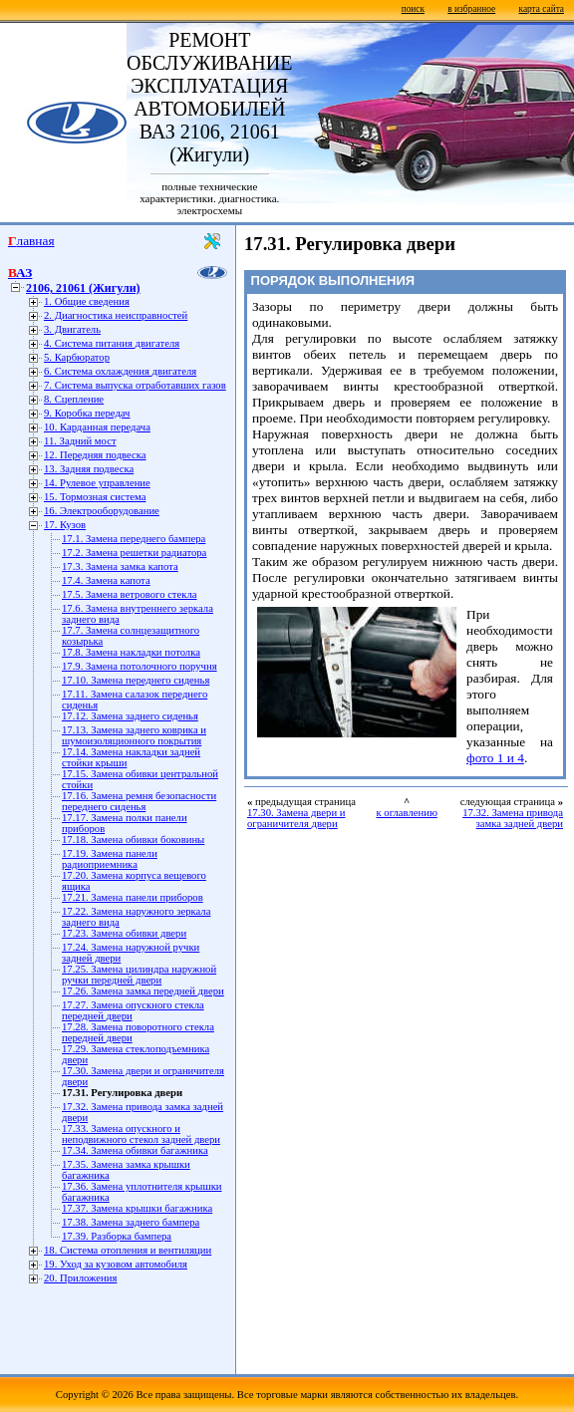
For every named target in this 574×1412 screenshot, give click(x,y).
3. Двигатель (72, 329)
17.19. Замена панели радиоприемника (109, 859)
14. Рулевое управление (97, 482)
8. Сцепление (74, 399)
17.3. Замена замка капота (120, 566)
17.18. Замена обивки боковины (133, 839)
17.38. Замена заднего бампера (130, 1222)
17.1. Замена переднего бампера (133, 538)
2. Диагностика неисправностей (115, 315)
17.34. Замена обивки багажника (135, 1150)
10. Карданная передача (97, 427)
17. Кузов (65, 524)
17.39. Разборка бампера (116, 1236)
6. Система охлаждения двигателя (120, 371)
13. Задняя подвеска (89, 468)
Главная (31, 240)
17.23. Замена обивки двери (124, 933)
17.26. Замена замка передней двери (143, 991)
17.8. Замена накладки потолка (131, 652)
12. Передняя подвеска (95, 454)
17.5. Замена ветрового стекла (129, 594)
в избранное (471, 9)
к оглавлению (407, 812)
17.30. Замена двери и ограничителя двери (296, 818)
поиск (413, 9)
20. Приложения (80, 1277)
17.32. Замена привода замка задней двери (512, 818)
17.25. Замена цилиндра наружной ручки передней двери (139, 975)
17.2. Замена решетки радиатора (134, 552)
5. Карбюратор (77, 357)
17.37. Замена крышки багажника (137, 1208)
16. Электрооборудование (101, 510)
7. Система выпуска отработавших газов (135, 385)
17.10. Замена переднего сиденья (135, 680)
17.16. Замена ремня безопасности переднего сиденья (139, 801)
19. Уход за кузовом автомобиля (115, 1264)
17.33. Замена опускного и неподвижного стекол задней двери (141, 1134)
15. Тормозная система (94, 496)
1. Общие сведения (87, 301)
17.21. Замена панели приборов (132, 897)
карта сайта (541, 9)
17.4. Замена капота (106, 580)
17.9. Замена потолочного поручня (139, 666)
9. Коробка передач (87, 413)
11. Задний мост (80, 440)
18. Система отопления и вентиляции (127, 1250)
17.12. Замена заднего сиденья (130, 715)
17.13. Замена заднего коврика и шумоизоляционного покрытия (134, 735)
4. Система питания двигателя (111, 343)
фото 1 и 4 (495, 757)
